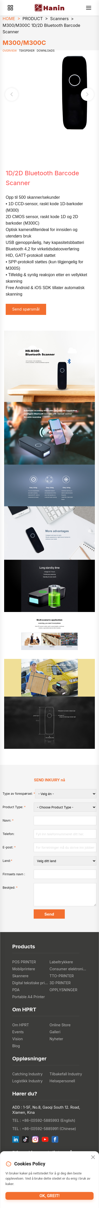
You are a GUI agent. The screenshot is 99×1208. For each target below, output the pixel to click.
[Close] (93, 1157)
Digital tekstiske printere (31, 983)
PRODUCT (33, 18)
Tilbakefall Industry (66, 1074)
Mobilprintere (23, 969)
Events (18, 1032)
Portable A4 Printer (28, 997)
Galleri (55, 1032)
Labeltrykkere (61, 962)
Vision (17, 1039)
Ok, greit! (49, 1195)
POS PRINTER (24, 962)
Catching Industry (27, 1074)
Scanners (59, 18)
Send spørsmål (26, 309)
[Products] (10, 7)
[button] (87, 94)
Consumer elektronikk (68, 969)
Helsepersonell (62, 1081)
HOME (9, 18)
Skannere (20, 976)
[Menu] (88, 7)
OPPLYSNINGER (63, 990)
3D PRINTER (60, 983)
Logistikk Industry (27, 1081)
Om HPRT (20, 1025)
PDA (15, 990)
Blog (16, 1046)
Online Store (60, 1025)
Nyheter (56, 1039)
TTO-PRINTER (62, 976)
